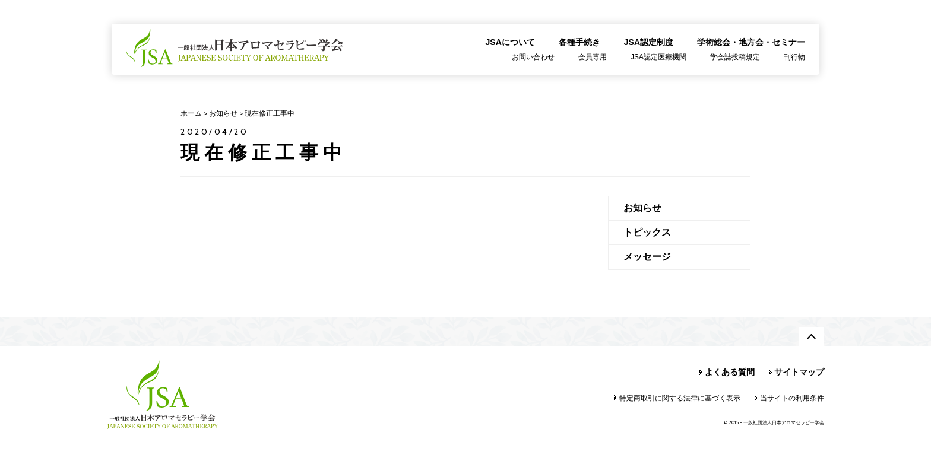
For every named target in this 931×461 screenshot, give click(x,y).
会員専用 (592, 57)
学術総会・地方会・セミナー (751, 42)
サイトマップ (799, 372)
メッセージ (647, 256)
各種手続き (579, 42)
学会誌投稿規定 (735, 57)
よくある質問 (730, 372)
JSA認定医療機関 (658, 57)
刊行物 (794, 57)
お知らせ (642, 208)
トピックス (647, 232)
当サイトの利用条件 (792, 397)
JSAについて (510, 42)
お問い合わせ (533, 57)
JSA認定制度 (648, 42)
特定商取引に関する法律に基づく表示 (679, 397)
